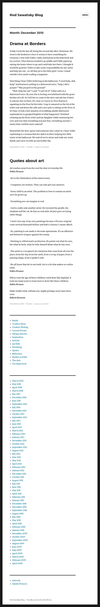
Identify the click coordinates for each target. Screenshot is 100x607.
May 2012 (16, 460)
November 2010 (19, 507)
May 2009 (17, 550)
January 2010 (18, 530)
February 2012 (18, 467)
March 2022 (17, 381)
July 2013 (16, 420)
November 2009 (19, 533)
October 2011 (18, 477)
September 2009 (20, 540)
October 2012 (18, 444)
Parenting (17, 347)
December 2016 (19, 397)
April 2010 (17, 523)
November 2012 (19, 440)
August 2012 (17, 450)
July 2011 (16, 483)
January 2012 (18, 470)
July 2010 (16, 517)
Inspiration (17, 337)
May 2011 (16, 490)
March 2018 (17, 391)
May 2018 (16, 384)
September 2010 (19, 510)
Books (15, 320)
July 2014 (16, 407)
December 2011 (19, 474)
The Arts (29, 304)
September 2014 (19, 404)
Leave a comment (42, 147)
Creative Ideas (19, 324)
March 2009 (18, 557)
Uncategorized (19, 363)
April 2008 (17, 563)
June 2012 (16, 457)
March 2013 (17, 430)
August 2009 (18, 543)
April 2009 (17, 553)
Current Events (19, 330)
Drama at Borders (28, 43)
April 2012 (17, 464)
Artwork (16, 580)
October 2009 (18, 537)
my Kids (30, 147)
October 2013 (18, 414)
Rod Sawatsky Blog (26, 15)
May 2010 (16, 520)
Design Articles (19, 334)
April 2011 (16, 493)
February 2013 (18, 434)
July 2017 (16, 394)
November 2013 (19, 410)
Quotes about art (27, 160)
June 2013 (16, 424)
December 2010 (19, 503)
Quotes (15, 350)
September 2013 (19, 417)
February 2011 (18, 497)
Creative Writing (20, 327)
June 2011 (16, 487)
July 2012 (16, 454)
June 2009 (17, 547)
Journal (15, 340)
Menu (85, 15)
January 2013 (18, 437)
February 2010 (18, 527)
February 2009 (19, 560)
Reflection (17, 354)
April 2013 (17, 427)
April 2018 (17, 387)
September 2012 (19, 447)
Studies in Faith (19, 357)
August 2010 (18, 513)
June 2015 (16, 400)
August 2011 (17, 480)
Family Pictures (19, 584)
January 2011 (18, 500)
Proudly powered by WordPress (39, 600)
